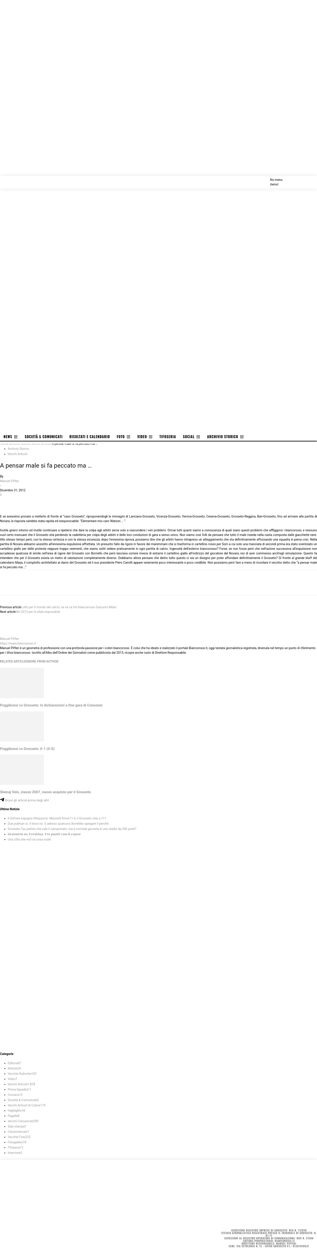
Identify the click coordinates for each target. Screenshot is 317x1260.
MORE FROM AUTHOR (43, 661)
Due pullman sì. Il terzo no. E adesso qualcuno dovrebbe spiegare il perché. (58, 823)
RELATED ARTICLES (14, 661)
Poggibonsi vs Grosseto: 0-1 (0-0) (27, 749)
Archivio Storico (19, 443)
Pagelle (14, 1116)
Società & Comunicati (23, 1100)
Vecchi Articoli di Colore (26, 1105)
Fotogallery (17, 1142)
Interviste (15, 1153)
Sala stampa (17, 1126)
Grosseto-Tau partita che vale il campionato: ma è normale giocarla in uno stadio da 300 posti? (72, 829)
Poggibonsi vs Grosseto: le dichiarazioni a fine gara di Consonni (51, 705)
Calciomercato (18, 1131)
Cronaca (15, 1095)
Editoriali (14, 1063)
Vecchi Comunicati (23, 1121)
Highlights (16, 1110)
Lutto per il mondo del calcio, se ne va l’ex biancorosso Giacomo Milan (68, 607)
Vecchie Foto (19, 1137)
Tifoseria (15, 1147)
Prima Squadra (19, 1089)
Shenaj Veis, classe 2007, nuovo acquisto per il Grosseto (45, 792)
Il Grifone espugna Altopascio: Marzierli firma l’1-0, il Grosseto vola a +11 (57, 818)
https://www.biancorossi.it (18, 643)
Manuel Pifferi (9, 481)
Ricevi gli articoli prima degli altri (24, 800)
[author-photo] (10, 634)
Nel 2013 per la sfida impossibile (38, 612)
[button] (309, 179)
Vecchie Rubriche (22, 1073)
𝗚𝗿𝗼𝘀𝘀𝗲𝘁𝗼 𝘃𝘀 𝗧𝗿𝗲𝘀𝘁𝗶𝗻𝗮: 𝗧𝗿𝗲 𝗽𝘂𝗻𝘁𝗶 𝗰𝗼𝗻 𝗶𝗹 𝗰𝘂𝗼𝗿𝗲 (44, 834)
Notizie (14, 1068)
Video (12, 1079)
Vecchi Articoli (41, 443)
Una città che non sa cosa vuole (29, 839)
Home (4, 443)
